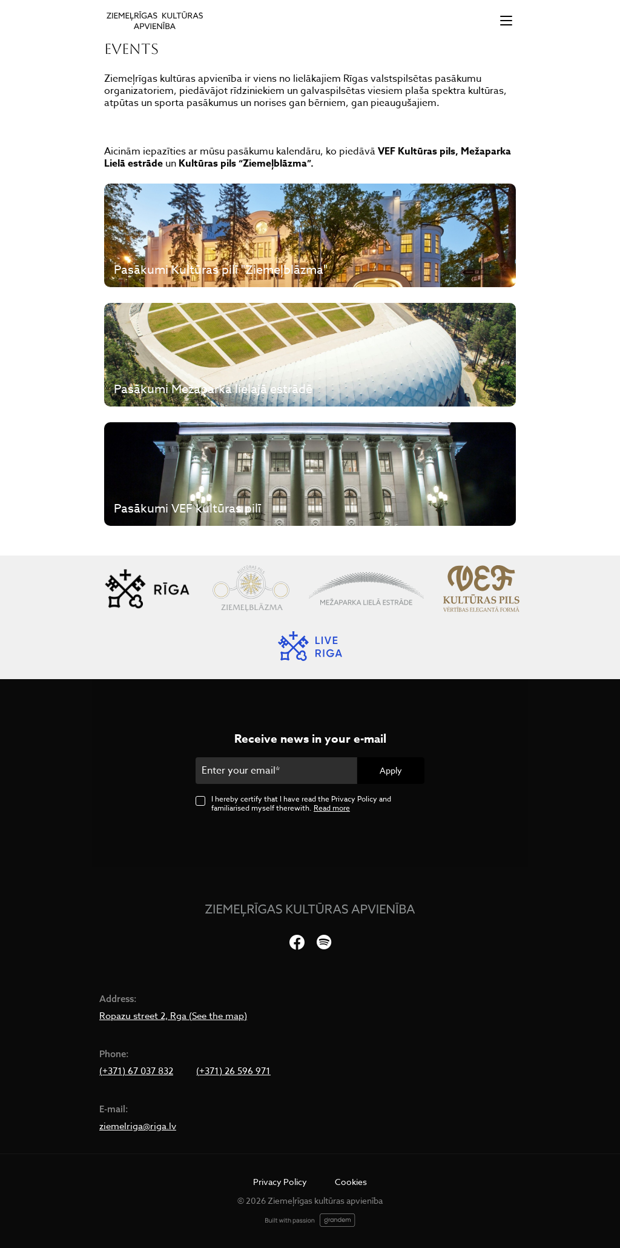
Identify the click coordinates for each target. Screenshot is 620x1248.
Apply (391, 770)
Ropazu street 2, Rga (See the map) (173, 1016)
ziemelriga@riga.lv (137, 1126)
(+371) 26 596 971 (233, 1071)
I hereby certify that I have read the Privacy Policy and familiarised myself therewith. (301, 803)
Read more (332, 808)
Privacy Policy (280, 1181)
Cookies (351, 1181)
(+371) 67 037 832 (136, 1071)
